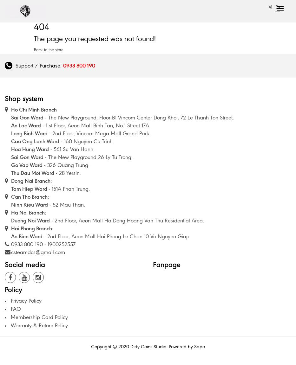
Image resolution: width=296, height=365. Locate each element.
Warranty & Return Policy (39, 325)
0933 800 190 (79, 65)
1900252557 (62, 244)
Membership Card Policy (39, 317)
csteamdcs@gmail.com (38, 252)
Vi (270, 7)
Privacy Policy (26, 301)
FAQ (16, 309)
